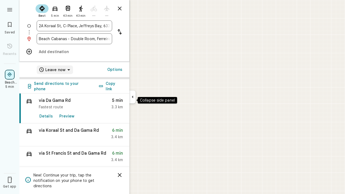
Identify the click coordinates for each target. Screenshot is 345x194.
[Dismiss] (119, 175)
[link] (74, 108)
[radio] (42, 10)
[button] (74, 134)
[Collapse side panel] (132, 97)
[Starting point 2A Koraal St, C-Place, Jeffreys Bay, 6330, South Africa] (74, 26)
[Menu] (9, 9)
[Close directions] (119, 8)
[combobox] (74, 25)
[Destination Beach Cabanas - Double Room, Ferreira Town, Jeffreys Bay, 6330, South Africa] (74, 39)
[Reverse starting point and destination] (119, 32)
